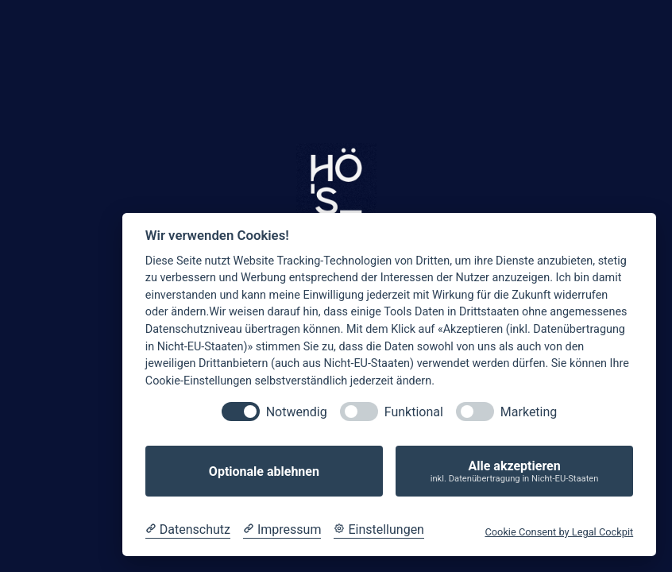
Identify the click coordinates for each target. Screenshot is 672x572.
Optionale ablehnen (264, 471)
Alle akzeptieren (514, 471)
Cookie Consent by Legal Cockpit (559, 532)
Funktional (413, 411)
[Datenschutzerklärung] (187, 530)
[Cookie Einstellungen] (379, 530)
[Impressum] (282, 530)
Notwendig (296, 411)
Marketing (528, 411)
